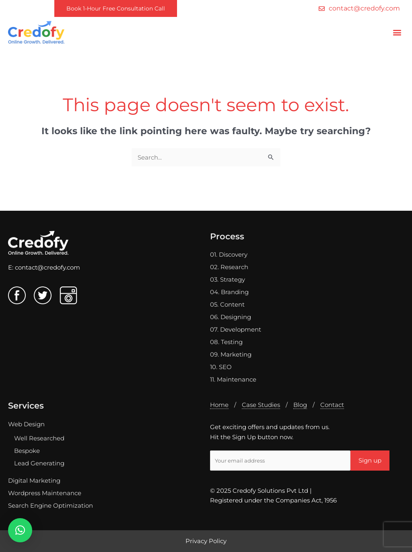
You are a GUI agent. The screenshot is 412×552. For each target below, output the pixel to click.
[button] (397, 32)
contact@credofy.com (47, 267)
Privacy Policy (206, 541)
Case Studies (261, 405)
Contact (332, 405)
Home (219, 405)
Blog (300, 405)
